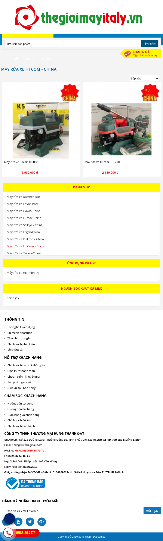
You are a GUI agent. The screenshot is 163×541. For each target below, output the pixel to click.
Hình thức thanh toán (21, 371)
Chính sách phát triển (21, 344)
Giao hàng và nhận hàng (23, 415)
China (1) (13, 298)
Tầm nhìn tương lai (19, 338)
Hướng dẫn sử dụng (20, 403)
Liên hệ (46, 59)
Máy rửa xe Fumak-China (24, 218)
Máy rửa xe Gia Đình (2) (23, 273)
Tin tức (29, 59)
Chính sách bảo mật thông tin (26, 365)
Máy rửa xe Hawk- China (23, 211)
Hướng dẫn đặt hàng (20, 409)
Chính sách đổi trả (19, 420)
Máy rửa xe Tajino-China (24, 253)
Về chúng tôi (15, 350)
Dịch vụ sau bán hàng (21, 388)
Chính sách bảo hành (21, 426)
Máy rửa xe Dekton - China (25, 239)
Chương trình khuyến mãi (23, 376)
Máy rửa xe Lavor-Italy (22, 204)
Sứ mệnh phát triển (19, 333)
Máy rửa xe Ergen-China (23, 232)
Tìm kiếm (149, 44)
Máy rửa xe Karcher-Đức (23, 197)
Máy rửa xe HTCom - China (25, 246)
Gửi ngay (152, 511)
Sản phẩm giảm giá (19, 382)
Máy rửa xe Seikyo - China (25, 225)
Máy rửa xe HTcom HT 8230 (102, 162)
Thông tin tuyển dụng (21, 327)
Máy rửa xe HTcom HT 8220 (21, 162)
